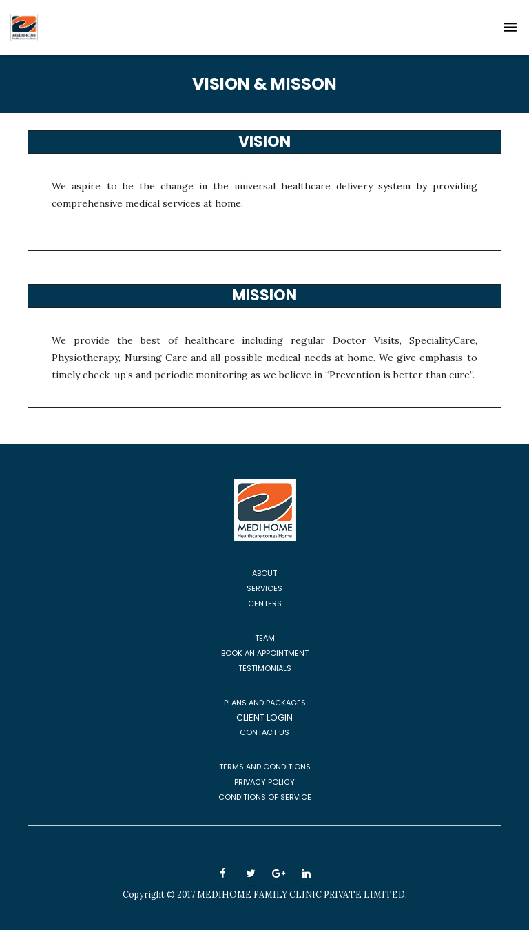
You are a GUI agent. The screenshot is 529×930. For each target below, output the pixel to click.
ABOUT (264, 573)
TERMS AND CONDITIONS (265, 766)
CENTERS (265, 603)
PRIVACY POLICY (264, 781)
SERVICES (264, 588)
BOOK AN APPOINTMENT (265, 653)
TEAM (265, 637)
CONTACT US (264, 732)
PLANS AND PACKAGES (265, 702)
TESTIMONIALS (264, 668)
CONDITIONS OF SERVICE (264, 797)
